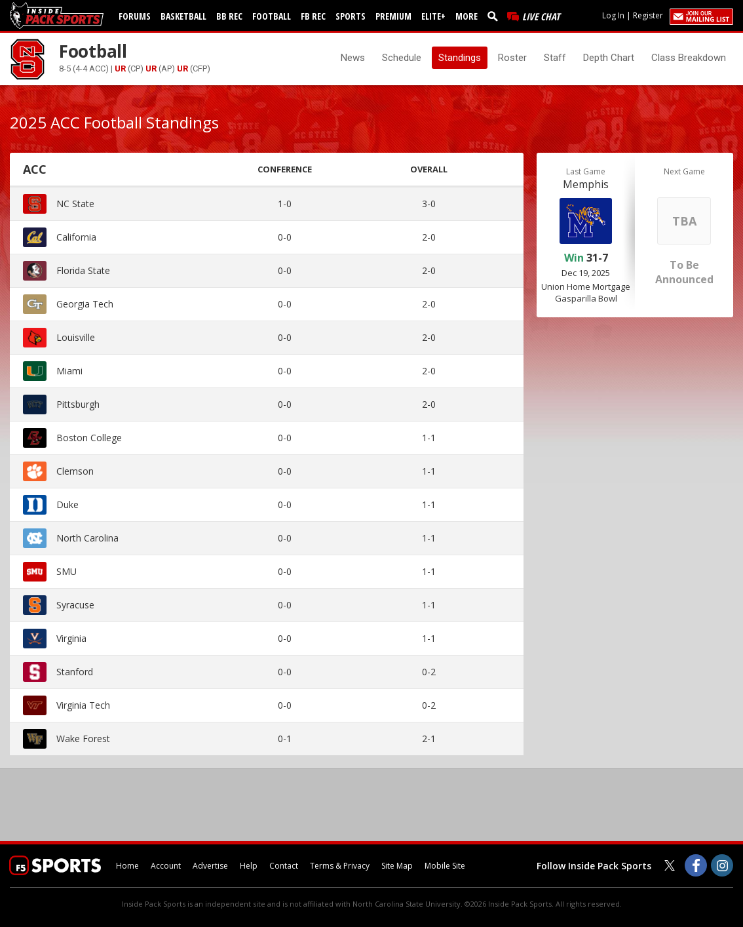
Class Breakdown (688, 58)
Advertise (210, 865)
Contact (283, 865)
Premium (393, 16)
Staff (555, 58)
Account (166, 865)
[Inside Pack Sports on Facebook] (696, 865)
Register (648, 15)
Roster (512, 58)
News (353, 58)
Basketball (183, 16)
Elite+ (433, 16)
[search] (495, 15)
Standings (459, 58)
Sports (350, 16)
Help (248, 865)
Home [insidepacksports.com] (127, 865)
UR (120, 68)
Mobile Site (445, 865)
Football (271, 16)
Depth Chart (608, 58)
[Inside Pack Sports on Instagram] (722, 865)
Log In (613, 15)
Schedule (401, 58)
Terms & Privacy (340, 865)
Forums (135, 16)
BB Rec (229, 16)
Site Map (397, 865)
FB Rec (313, 16)
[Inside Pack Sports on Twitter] (669, 865)
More (466, 16)
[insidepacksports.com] (59, 15)
